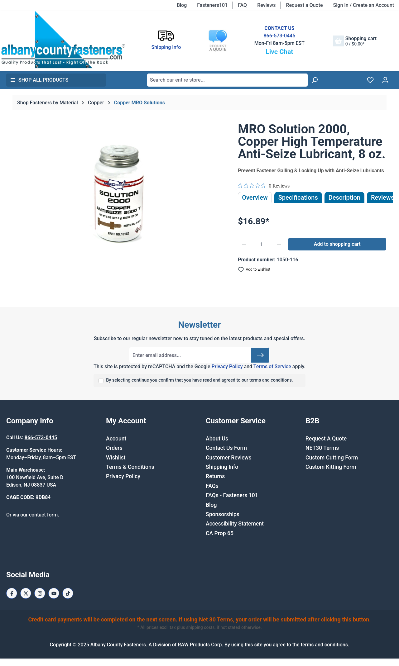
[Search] (314, 80)
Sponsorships (222, 514)
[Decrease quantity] (244, 244)
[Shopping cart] (355, 41)
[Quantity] (261, 244)
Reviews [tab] (382, 197)
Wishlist (116, 457)
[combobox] (227, 80)
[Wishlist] (370, 80)
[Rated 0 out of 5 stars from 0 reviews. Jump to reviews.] (264, 185)
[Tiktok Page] (67, 593)
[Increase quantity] (279, 244)
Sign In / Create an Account (363, 5)
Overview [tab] (255, 197)
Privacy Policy (227, 366)
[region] (119, 190)
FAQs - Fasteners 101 (232, 495)
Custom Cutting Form (331, 457)
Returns (215, 476)
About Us (217, 438)
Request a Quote (304, 5)
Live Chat (279, 51)
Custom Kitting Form (330, 467)
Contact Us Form (226, 448)
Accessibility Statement (235, 524)
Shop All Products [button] (39, 80)
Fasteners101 (212, 5)
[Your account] (385, 80)
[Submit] (260, 355)
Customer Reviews (228, 457)
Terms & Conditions (130, 467)
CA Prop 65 (219, 533)
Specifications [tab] (298, 197)
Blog (182, 5)
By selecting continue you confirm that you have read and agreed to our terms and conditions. (199, 380)
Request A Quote (326, 438)
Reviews (266, 5)
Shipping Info (222, 467)
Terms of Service (272, 366)
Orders (114, 448)
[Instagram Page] (39, 593)
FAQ (242, 5)
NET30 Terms (322, 448)
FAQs (212, 486)
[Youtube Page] (53, 593)
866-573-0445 (279, 36)
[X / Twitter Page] (25, 593)
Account (116, 438)
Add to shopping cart (337, 244)
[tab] (344, 197)
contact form (43, 515)
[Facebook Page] (11, 593)
